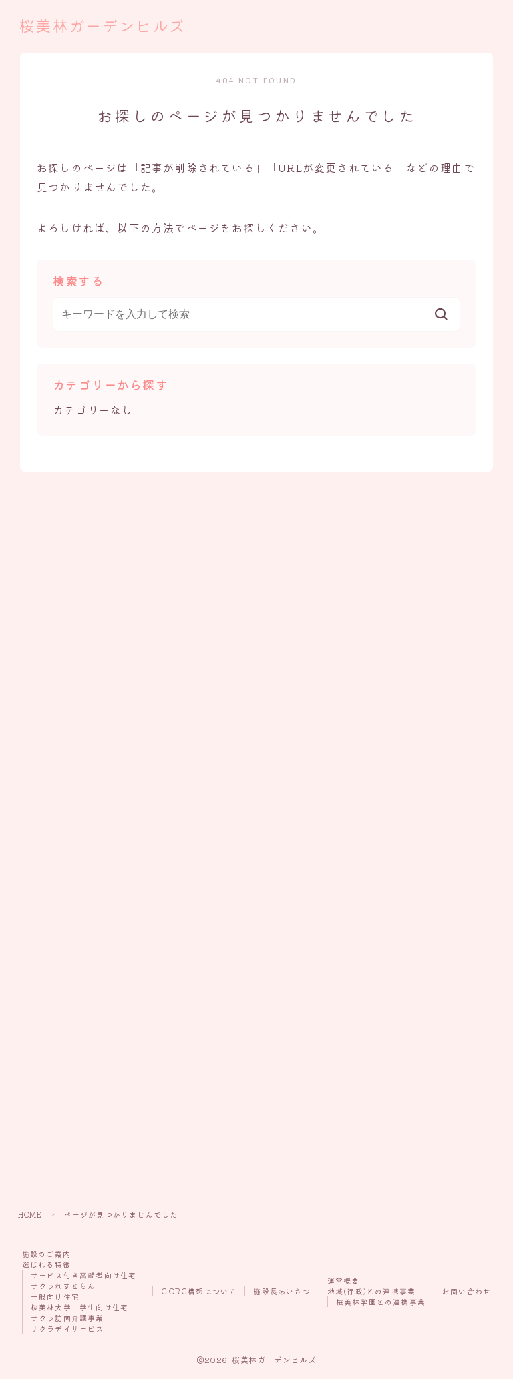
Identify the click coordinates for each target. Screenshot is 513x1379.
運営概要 (343, 1280)
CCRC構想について (198, 1291)
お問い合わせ (466, 1291)
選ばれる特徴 (46, 1264)
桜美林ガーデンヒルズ (105, 27)
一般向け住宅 (55, 1296)
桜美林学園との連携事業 (380, 1301)
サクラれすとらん (63, 1285)
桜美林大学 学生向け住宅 (79, 1307)
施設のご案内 (46, 1253)
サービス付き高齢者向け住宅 (84, 1275)
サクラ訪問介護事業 (67, 1317)
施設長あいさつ (281, 1291)
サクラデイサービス (67, 1328)
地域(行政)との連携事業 (371, 1291)
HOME (30, 1214)
